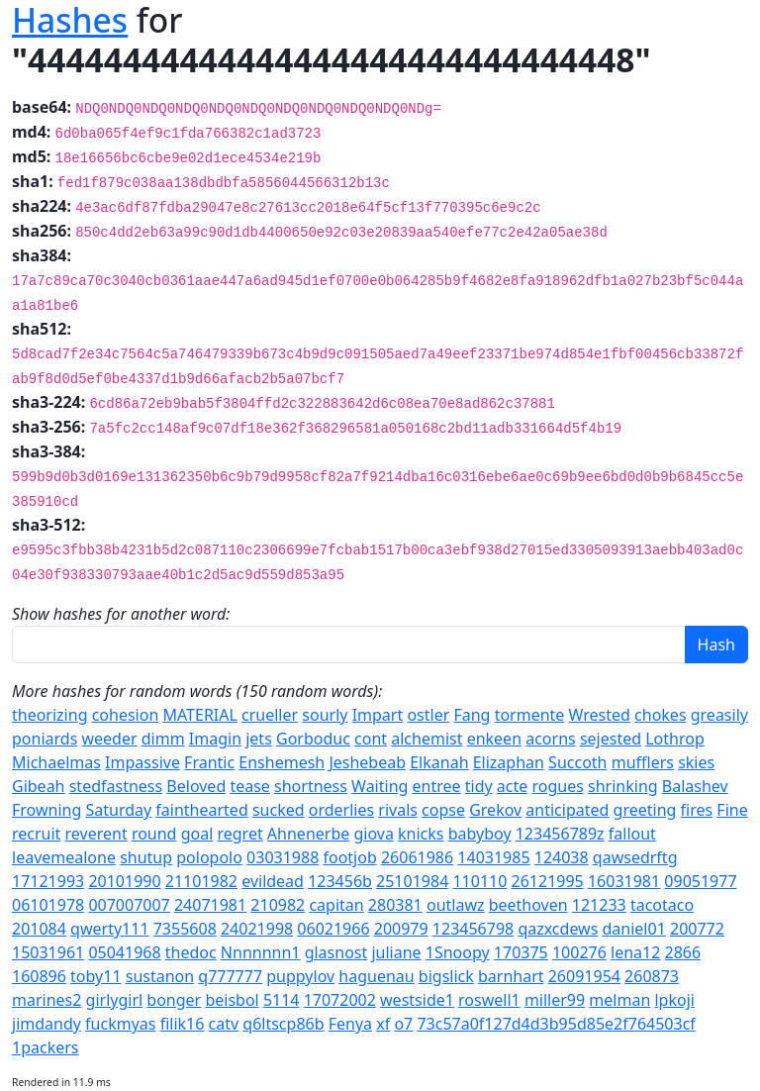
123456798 (473, 929)
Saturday (118, 810)
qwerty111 (109, 929)
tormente (530, 715)
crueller (269, 715)
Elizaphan (508, 762)
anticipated (567, 810)
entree (437, 786)
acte (512, 786)
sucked (278, 810)
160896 (39, 976)
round (154, 833)
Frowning (46, 810)
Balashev (695, 786)
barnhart (511, 976)
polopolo (209, 857)
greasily (719, 715)
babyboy (480, 833)
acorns (550, 738)
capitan (336, 905)
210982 (277, 905)
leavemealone (64, 857)
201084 (39, 929)
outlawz (456, 905)
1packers (45, 1047)
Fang (471, 715)
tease (249, 786)
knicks (420, 833)
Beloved (196, 786)
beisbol (231, 1000)
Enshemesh (281, 762)
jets (258, 738)
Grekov (495, 810)
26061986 (417, 857)
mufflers (643, 762)
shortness (310, 786)
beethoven (528, 905)
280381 (395, 905)
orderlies (341, 810)
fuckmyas (120, 1024)
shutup (146, 857)
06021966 (333, 929)
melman (619, 1000)
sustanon (160, 976)
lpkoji (674, 1000)
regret (239, 833)
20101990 (124, 881)
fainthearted (201, 810)
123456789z (560, 833)
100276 (579, 952)
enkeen (494, 738)
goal (197, 833)
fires (697, 810)
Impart (378, 715)
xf (383, 1024)
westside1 (417, 1000)
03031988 (282, 857)
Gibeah (38, 786)
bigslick (446, 976)
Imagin (215, 738)
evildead (272, 881)
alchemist (426, 738)
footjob (349, 857)
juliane (396, 952)
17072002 (340, 1000)
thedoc (191, 952)
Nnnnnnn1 (261, 952)
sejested (610, 738)
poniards (44, 738)
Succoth (577, 762)
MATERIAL (199, 715)
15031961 (48, 952)
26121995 (548, 881)
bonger (173, 1000)
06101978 (48, 905)
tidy (479, 786)
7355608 (185, 929)
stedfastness (115, 786)
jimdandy (46, 1024)
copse (443, 810)
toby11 (95, 976)
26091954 (584, 976)
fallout (632, 833)
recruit (36, 833)
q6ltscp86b (283, 1024)
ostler (428, 715)
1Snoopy (458, 952)
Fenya (350, 1024)
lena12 (635, 952)
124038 (561, 857)
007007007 (128, 905)
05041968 (124, 952)
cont (370, 738)
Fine (731, 810)
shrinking (623, 786)
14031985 (493, 857)
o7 (403, 1024)
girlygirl (114, 1000)
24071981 (210, 905)
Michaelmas (56, 762)
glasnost (336, 952)
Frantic (209, 762)
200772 (697, 929)
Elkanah (439, 762)
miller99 (554, 1000)
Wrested (599, 715)
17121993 (48, 881)
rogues (557, 786)
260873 (651, 976)
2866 (683, 952)
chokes (660, 715)
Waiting (379, 786)
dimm (163, 738)
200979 (401, 929)
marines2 (46, 1000)
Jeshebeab (367, 762)
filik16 (182, 1024)
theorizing (49, 715)
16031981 (624, 881)
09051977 (700, 881)
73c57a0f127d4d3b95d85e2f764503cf (556, 1024)
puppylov (300, 976)
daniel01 (634, 929)
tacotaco (662, 905)
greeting (645, 810)
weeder (109, 738)
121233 (599, 905)
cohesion (125, 715)
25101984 (412, 881)
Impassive (142, 762)
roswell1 (489, 1000)
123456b (340, 881)
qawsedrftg (635, 857)
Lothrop (675, 738)
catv (224, 1024)
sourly (324, 715)
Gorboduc (313, 738)
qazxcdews (558, 929)
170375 (521, 952)
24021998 (257, 929)
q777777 (230, 976)
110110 (479, 881)
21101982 (201, 881)
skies (696, 762)
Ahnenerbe (308, 833)
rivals (398, 810)
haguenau (376, 976)
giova (373, 833)
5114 (281, 1000)
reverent (96, 833)
